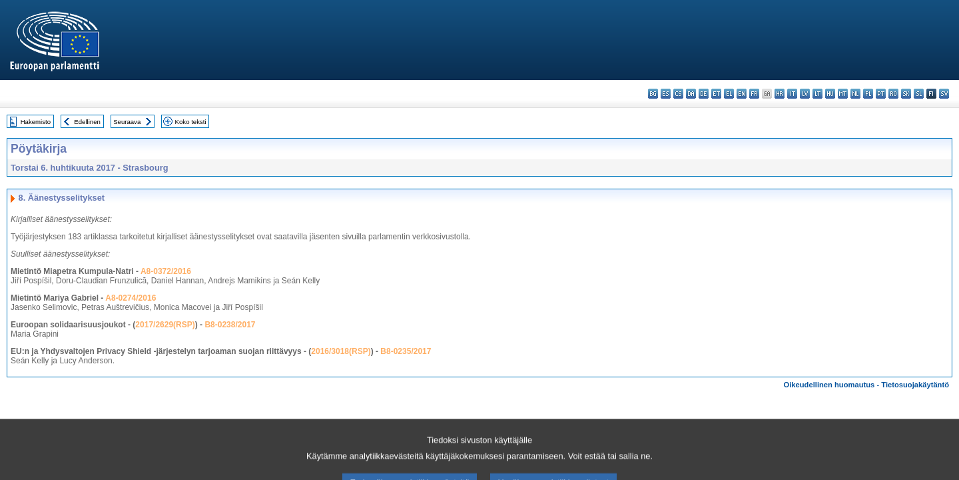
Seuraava (127, 121)
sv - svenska (944, 94)
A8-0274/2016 (130, 298)
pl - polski (868, 94)
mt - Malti (843, 94)
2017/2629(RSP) (164, 324)
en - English (742, 94)
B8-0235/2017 (405, 351)
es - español (666, 94)
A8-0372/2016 (166, 271)
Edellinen (87, 121)
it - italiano (792, 94)
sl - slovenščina (919, 94)
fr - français (754, 94)
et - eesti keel (716, 94)
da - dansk (691, 94)
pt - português (881, 94)
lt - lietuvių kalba (817, 94)
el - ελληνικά (729, 94)
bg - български (653, 94)
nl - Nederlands (855, 94)
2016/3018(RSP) (340, 351)
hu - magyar (830, 94)
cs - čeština (678, 94)
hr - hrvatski (780, 94)
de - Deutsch (704, 94)
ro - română (893, 94)
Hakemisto (36, 121)
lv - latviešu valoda (805, 94)
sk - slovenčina (906, 94)
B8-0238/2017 (229, 324)
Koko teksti (190, 121)
